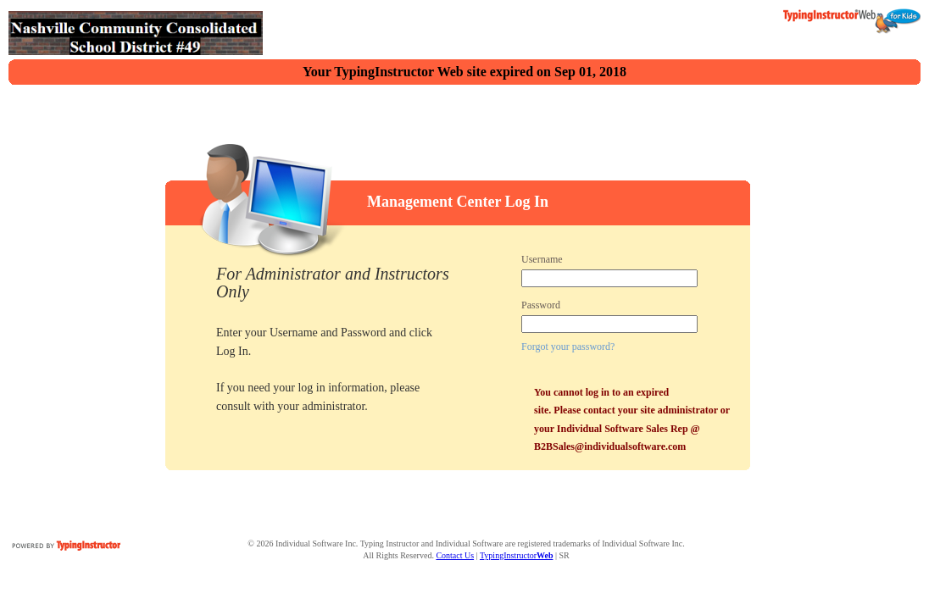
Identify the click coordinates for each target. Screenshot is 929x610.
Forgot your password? (568, 346)
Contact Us (455, 555)
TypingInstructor (517, 555)
